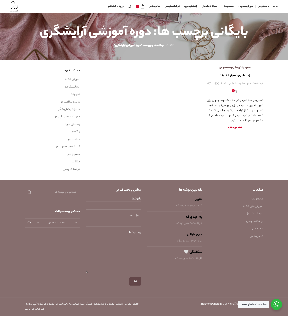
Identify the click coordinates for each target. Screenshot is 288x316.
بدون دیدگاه (182, 206)
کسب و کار (74, 154)
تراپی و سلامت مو (70, 102)
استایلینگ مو (72, 87)
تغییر (198, 199)
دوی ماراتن (194, 235)
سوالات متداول (254, 214)
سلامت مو (74, 139)
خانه (172, 45)
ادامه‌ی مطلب (235, 128)
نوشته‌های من (226, 68)
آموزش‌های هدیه (253, 206)
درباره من (257, 229)
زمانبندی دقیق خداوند (235, 75)
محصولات (257, 199)
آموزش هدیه (72, 79)
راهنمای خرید (72, 124)
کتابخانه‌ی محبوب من (67, 147)
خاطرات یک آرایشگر (242, 68)
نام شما (113, 202)
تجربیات (75, 94)
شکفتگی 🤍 (193, 252)
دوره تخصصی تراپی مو (67, 117)
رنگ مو (76, 132)
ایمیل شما (113, 219)
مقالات (76, 162)
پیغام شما (113, 243)
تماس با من (256, 236)
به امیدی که (194, 217)
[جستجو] (130, 6)
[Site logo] (14, 6)
